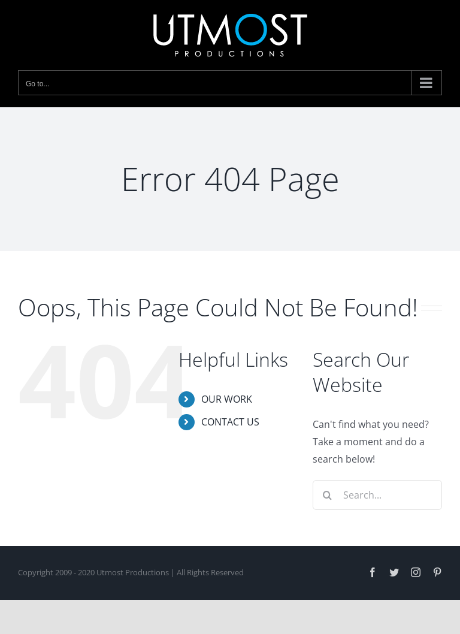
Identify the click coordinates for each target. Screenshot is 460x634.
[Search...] (377, 495)
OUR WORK (226, 399)
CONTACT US (230, 421)
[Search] (328, 495)
